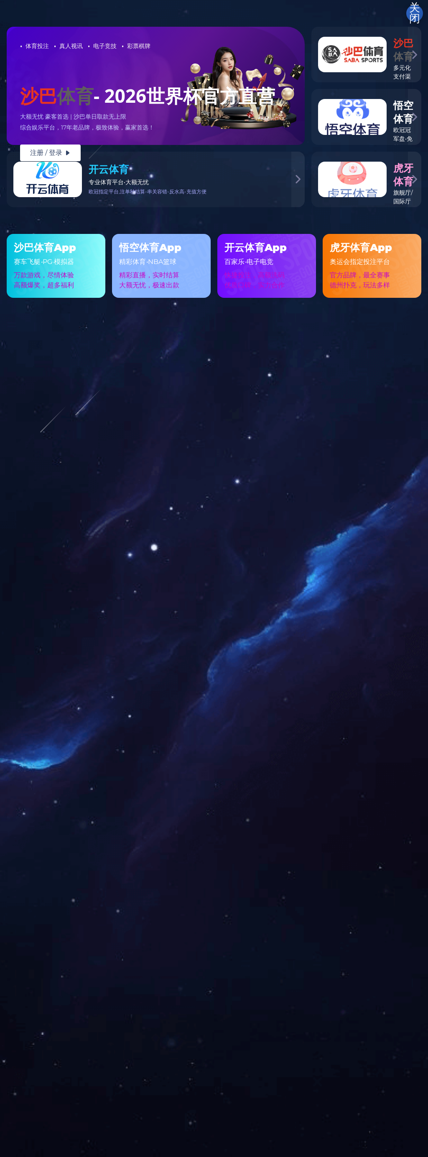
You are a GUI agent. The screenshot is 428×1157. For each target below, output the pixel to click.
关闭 (414, 13)
